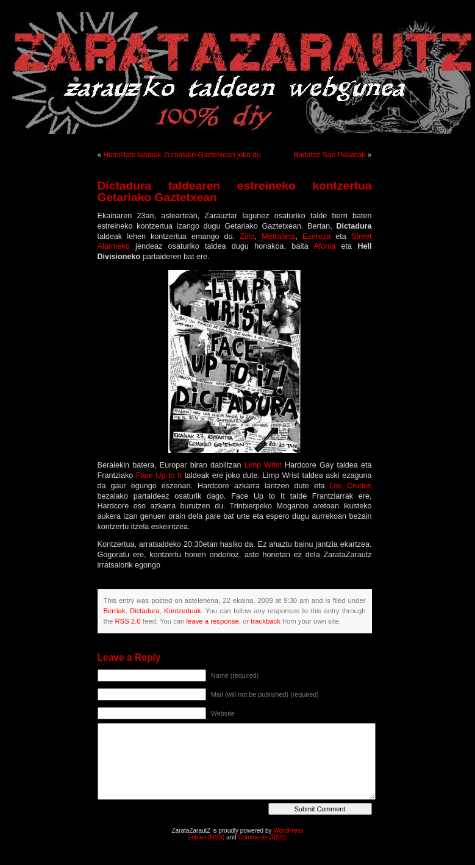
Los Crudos (351, 486)
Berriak (115, 610)
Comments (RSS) (262, 837)
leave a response (213, 621)
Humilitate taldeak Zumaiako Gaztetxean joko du (182, 155)
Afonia (324, 246)
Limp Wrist (265, 465)
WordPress (288, 830)
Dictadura (144, 610)
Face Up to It (160, 475)
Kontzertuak (182, 610)
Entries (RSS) (205, 837)
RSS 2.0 (127, 621)
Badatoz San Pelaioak (329, 155)
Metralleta (278, 236)
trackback (265, 621)
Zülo (247, 236)
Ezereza (318, 236)
